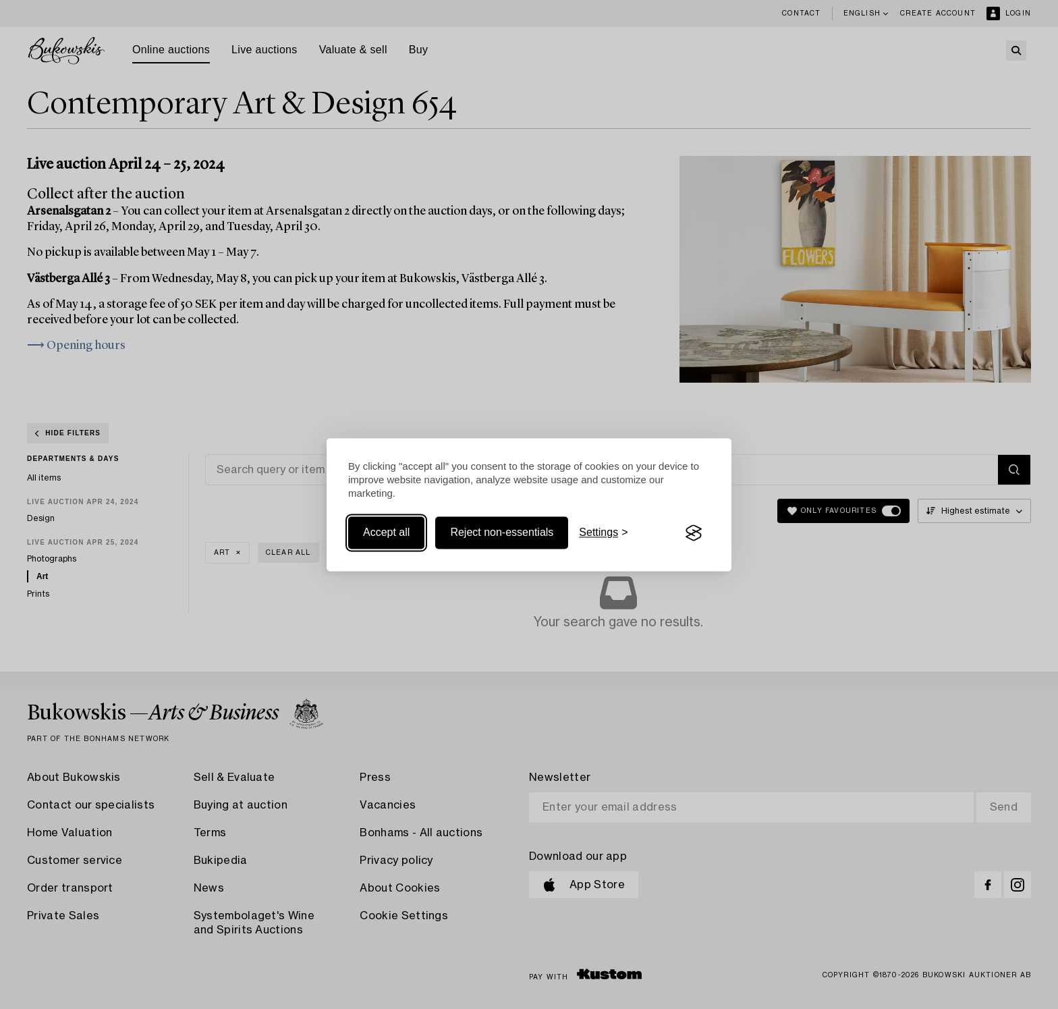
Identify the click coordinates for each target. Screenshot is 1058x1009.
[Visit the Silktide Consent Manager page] (693, 533)
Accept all (386, 533)
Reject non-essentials (501, 533)
